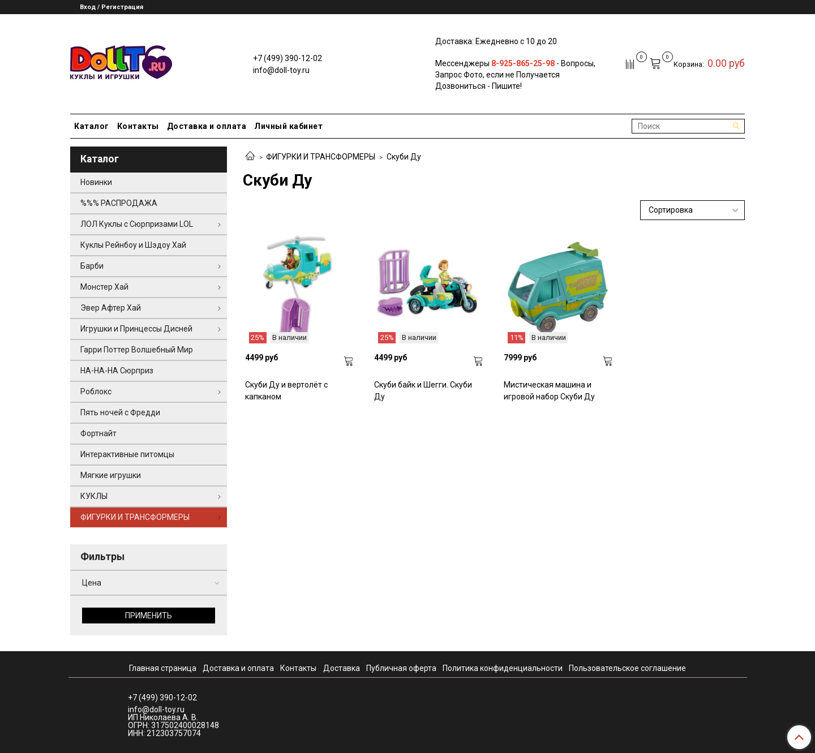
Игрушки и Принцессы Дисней (136, 328)
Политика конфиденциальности (503, 668)
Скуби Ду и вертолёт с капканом (286, 390)
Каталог (91, 126)
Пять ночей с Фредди (120, 412)
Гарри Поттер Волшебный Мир (136, 349)
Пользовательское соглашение (627, 668)
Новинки (96, 182)
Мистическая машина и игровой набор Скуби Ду (549, 390)
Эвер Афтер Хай (110, 307)
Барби (92, 265)
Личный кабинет (288, 126)
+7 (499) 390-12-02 (287, 58)
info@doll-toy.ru (281, 70)
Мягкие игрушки (110, 475)
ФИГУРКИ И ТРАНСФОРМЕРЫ (320, 156)
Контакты (138, 126)
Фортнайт (98, 433)
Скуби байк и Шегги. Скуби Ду (423, 390)
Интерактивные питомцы (127, 454)
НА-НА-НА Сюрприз (116, 370)
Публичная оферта (401, 668)
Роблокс (95, 391)
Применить (148, 615)
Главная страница (162, 668)
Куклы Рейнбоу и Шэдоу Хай (133, 244)
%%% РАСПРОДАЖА (118, 203)
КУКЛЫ (94, 496)
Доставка (341, 668)
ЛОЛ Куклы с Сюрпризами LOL (136, 224)
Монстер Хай (104, 286)
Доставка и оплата (207, 126)
